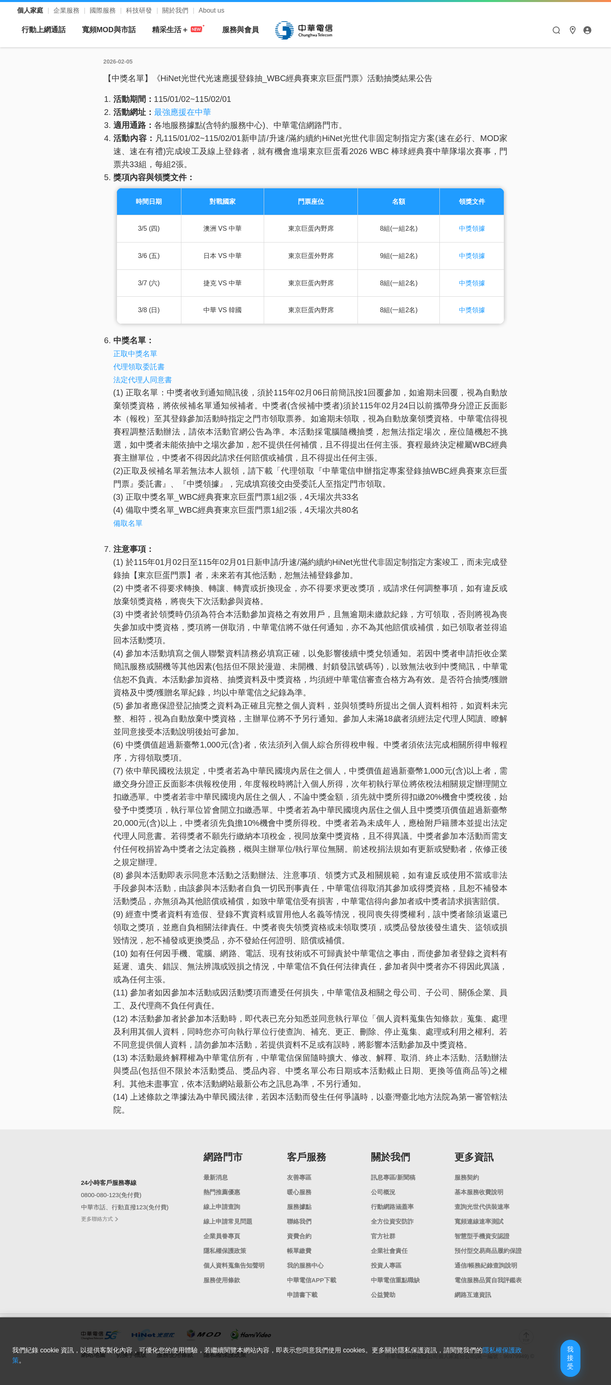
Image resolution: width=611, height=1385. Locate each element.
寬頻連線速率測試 (478, 1221)
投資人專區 (386, 1265)
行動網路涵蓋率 (392, 1206)
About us (211, 10)
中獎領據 (472, 228)
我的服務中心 (305, 1265)
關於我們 (176, 10)
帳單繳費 (299, 1250)
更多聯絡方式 (99, 1219)
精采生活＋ (254, 30)
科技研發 (140, 10)
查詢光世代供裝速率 (482, 1206)
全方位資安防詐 (392, 1221)
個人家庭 (31, 10)
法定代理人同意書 (142, 380)
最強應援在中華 (182, 112)
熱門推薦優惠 (221, 1192)
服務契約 (466, 1177)
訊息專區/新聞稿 (393, 1177)
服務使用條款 (221, 1280)
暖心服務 (299, 1192)
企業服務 (67, 10)
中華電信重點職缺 (395, 1280)
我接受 (556, 1365)
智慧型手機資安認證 (482, 1236)
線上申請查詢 (221, 1206)
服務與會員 (316, 30)
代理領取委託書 (139, 367)
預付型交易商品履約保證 (488, 1250)
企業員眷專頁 (221, 1236)
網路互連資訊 (472, 1294)
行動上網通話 (120, 30)
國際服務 (103, 10)
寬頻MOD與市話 (185, 30)
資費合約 (299, 1236)
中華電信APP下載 (311, 1280)
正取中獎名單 (135, 354)
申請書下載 (302, 1294)
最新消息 (215, 1177)
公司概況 (383, 1192)
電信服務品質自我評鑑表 (488, 1280)
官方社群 (383, 1236)
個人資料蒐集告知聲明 (234, 1265)
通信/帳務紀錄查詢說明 (485, 1265)
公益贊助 (383, 1294)
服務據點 (299, 1206)
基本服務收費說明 (478, 1192)
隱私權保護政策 (224, 1250)
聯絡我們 (299, 1221)
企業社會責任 (389, 1250)
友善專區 (299, 1177)
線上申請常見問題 (227, 1221)
